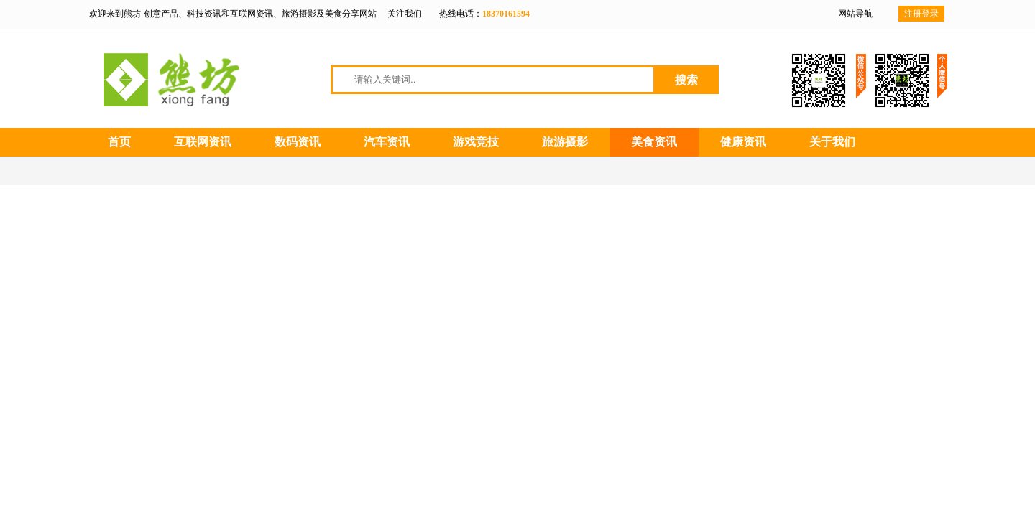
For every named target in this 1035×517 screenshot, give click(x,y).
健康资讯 (743, 142)
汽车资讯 (387, 142)
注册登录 (921, 14)
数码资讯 (298, 142)
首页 (119, 142)
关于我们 (832, 142)
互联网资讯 (202, 142)
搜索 (686, 80)
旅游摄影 (565, 142)
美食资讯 (654, 142)
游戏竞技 (476, 142)
